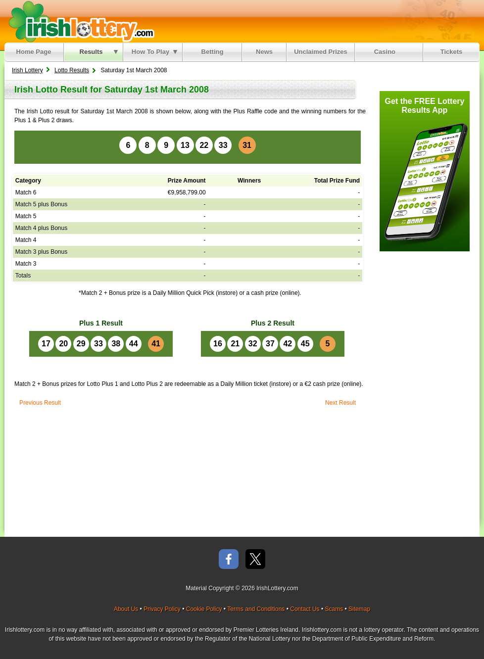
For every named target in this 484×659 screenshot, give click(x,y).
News (264, 51)
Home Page (33, 51)
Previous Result (40, 402)
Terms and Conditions (256, 609)
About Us (126, 609)
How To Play (154, 51)
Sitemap (359, 609)
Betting (212, 51)
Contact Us (304, 609)
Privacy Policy (162, 609)
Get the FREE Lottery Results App (425, 105)
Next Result (340, 402)
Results (99, 51)
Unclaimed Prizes (320, 51)
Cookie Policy (204, 609)
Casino (386, 51)
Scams (334, 609)
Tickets (451, 51)
